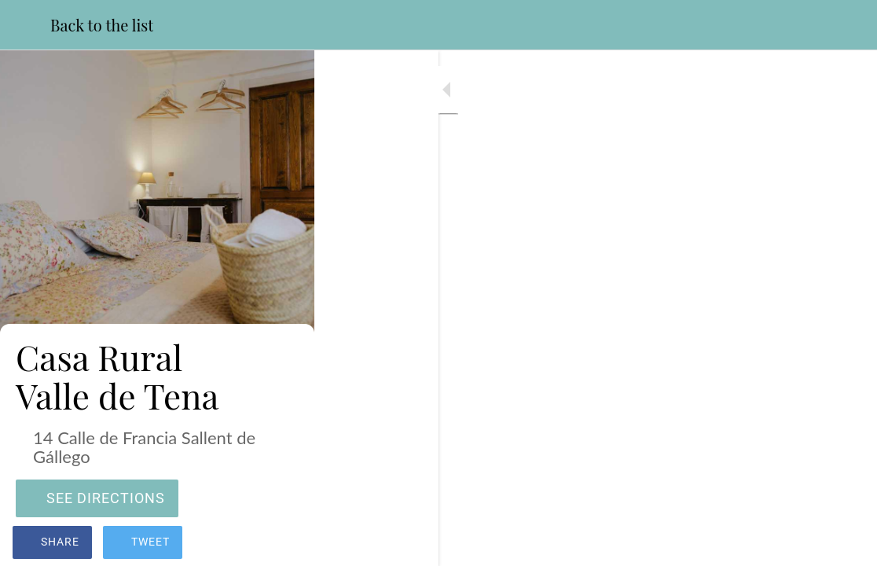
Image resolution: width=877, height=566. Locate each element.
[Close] (25, 25)
